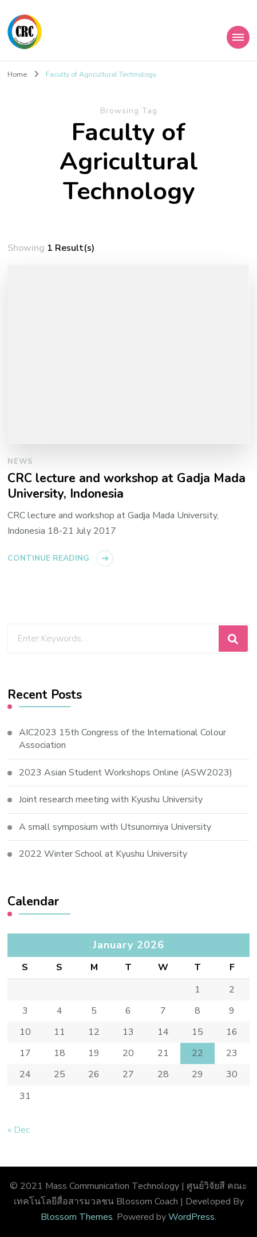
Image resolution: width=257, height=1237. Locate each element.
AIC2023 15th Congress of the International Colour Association (122, 738)
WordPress (191, 1217)
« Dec (18, 1130)
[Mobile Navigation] (238, 37)
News (20, 461)
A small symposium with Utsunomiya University (115, 827)
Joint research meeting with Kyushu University (111, 799)
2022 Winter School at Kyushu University (103, 854)
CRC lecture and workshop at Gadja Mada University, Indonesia (126, 486)
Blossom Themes (77, 1217)
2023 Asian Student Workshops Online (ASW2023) (125, 772)
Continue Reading (48, 558)
